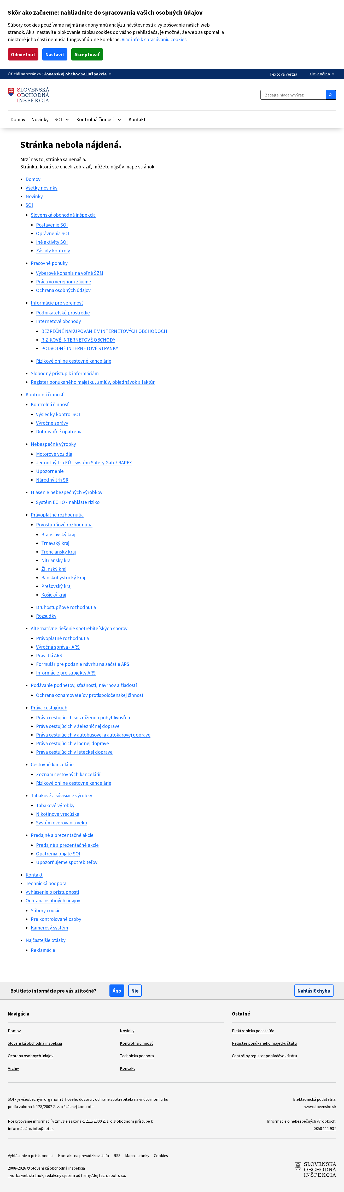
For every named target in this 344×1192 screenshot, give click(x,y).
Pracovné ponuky (49, 263)
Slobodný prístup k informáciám (65, 373)
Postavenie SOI (52, 225)
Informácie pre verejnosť (57, 303)
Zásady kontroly (53, 250)
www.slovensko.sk (320, 1106)
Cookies (161, 1155)
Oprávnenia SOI (52, 233)
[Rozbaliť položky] (67, 119)
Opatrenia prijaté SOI (58, 853)
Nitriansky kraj (56, 560)
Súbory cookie (46, 910)
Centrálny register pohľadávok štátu (264, 1055)
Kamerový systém (49, 928)
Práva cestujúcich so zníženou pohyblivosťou (83, 717)
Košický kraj (53, 595)
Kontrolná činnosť (44, 394)
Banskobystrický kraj (63, 577)
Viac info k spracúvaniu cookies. (155, 39)
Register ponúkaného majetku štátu (264, 1043)
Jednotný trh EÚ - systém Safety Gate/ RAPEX (84, 462)
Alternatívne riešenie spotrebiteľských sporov (79, 628)
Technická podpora (46, 883)
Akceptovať (87, 54)
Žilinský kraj (53, 569)
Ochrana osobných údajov (63, 290)
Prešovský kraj (56, 586)
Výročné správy (52, 423)
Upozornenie (50, 471)
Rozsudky (46, 616)
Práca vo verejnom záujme (63, 281)
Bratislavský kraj (58, 534)
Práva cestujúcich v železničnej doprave (78, 726)
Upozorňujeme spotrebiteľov (66, 862)
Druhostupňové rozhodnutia (66, 607)
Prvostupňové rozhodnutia (64, 524)
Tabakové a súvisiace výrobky (61, 795)
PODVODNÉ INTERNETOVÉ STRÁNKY (79, 348)
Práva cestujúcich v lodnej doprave (72, 743)
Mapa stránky (137, 1155)
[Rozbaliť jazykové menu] (323, 73)
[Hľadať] (331, 95)
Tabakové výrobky (55, 805)
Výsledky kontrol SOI (58, 414)
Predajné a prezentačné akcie (62, 835)
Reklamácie (43, 950)
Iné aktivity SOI (52, 242)
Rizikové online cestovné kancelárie (73, 361)
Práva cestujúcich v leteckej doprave (74, 752)
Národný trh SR (52, 480)
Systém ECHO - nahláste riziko (68, 502)
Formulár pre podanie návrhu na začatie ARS (82, 664)
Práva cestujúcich (49, 707)
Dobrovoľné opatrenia (59, 431)
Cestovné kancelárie (52, 764)
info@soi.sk (43, 1128)
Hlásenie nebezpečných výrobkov (66, 492)
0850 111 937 (325, 1128)
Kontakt (137, 119)
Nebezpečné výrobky (53, 444)
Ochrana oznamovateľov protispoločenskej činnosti (90, 695)
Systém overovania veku (61, 822)
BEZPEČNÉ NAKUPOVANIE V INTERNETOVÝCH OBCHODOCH (104, 331)
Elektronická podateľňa (253, 1030)
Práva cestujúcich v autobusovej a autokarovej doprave (93, 735)
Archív (13, 1068)
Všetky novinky (41, 188)
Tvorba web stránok (25, 1175)
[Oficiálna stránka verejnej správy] (77, 73)
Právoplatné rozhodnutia (57, 515)
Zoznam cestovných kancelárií (68, 774)
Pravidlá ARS (49, 655)
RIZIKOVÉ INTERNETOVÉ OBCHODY (78, 340)
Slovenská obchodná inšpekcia (63, 215)
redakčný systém (60, 1175)
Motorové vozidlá (54, 454)
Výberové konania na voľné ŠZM (69, 273)
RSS (117, 1155)
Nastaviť (54, 54)
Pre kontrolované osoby (56, 919)
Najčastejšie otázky (46, 940)
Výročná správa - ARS (58, 647)
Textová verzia (283, 74)
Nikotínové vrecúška (57, 814)
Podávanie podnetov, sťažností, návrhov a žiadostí (84, 685)
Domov (17, 119)
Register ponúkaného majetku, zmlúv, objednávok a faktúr (93, 382)
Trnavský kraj (55, 543)
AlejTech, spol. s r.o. (108, 1175)
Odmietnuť (23, 54)
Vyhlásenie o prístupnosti (52, 892)
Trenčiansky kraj (58, 552)
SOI (29, 205)
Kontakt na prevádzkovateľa (83, 1155)
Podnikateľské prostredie (63, 312)
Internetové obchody (58, 321)
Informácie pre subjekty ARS (66, 673)
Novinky (40, 119)
